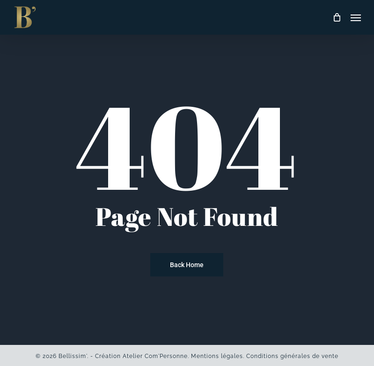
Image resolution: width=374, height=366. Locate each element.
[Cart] (337, 17)
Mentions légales (217, 356)
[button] (356, 17)
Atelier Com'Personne (155, 356)
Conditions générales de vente (292, 356)
